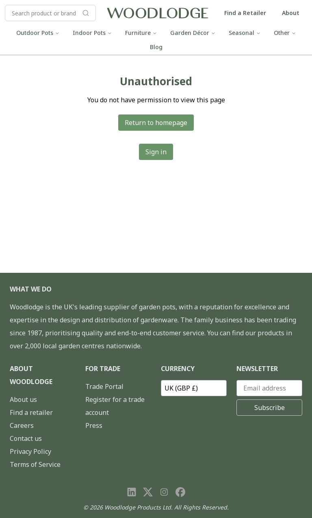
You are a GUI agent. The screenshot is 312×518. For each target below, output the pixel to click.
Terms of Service (35, 464)
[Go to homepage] (157, 13)
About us (23, 399)
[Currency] (194, 388)
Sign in (156, 151)
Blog (156, 47)
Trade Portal (104, 386)
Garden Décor (193, 33)
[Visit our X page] (148, 492)
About (290, 13)
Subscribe (269, 407)
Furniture (141, 33)
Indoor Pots (92, 33)
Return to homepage (156, 122)
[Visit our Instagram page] (164, 492)
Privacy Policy (30, 451)
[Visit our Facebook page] (180, 492)
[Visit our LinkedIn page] (131, 492)
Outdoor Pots (38, 33)
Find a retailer (31, 412)
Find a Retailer (245, 13)
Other (285, 33)
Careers (22, 425)
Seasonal (245, 33)
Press (93, 425)
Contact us (26, 438)
